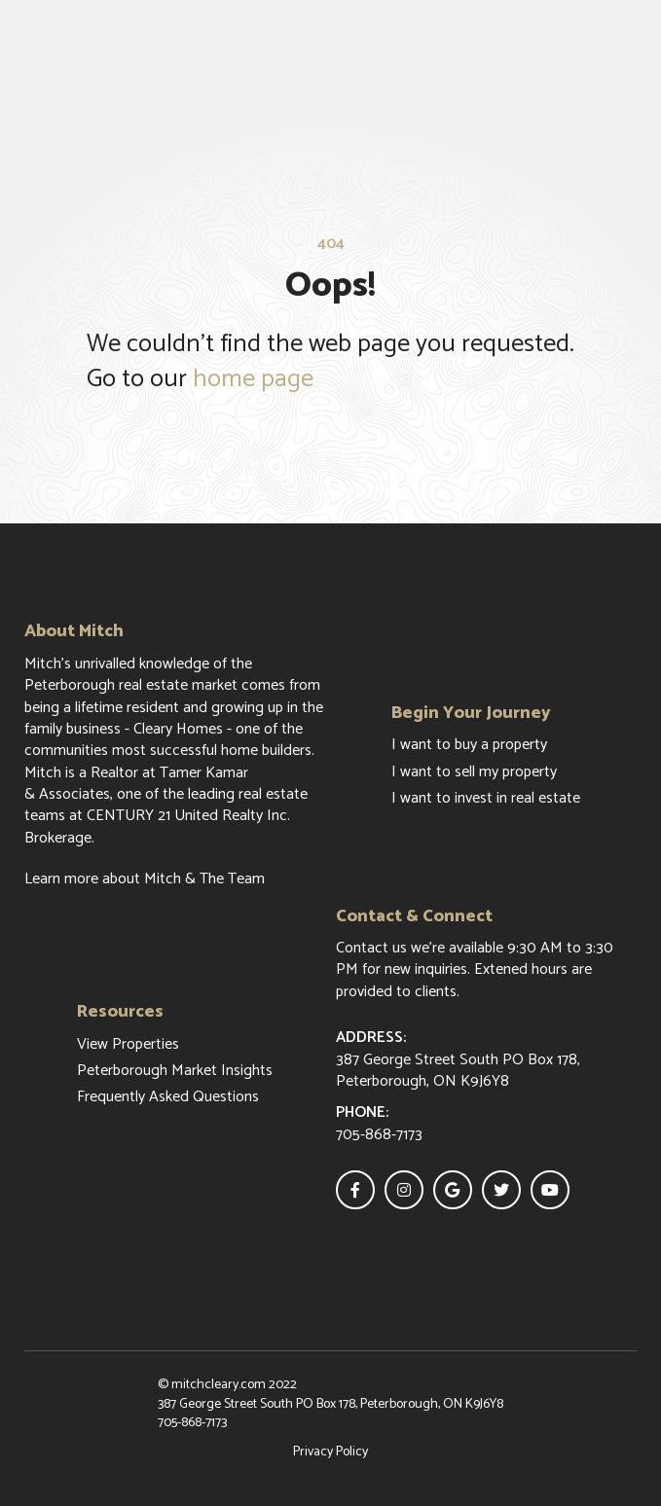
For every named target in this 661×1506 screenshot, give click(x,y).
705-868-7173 (192, 1423)
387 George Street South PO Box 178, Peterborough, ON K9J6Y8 (330, 1405)
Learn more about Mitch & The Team (144, 879)
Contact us (371, 948)
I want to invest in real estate (485, 798)
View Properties (128, 1045)
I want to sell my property (474, 772)
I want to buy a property (469, 745)
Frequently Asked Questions (168, 1097)
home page (253, 379)
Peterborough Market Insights (175, 1071)
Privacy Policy (330, 1452)
